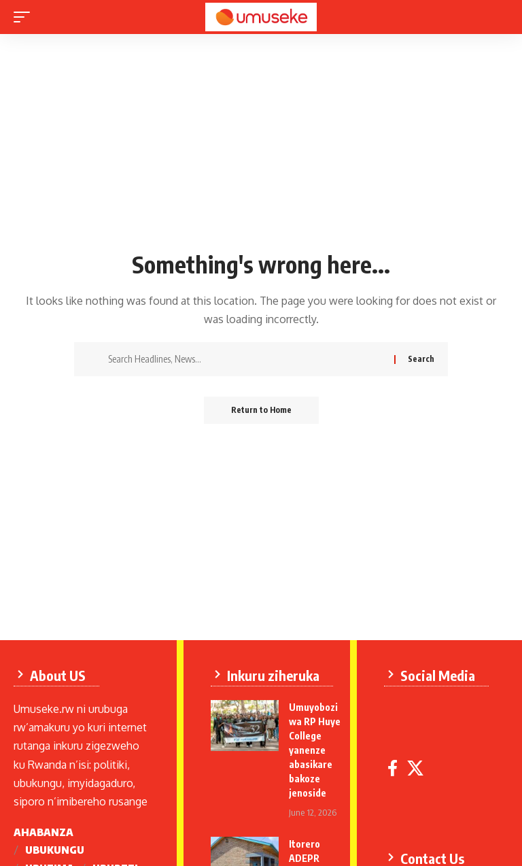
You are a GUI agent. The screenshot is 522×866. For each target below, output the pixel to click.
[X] (415, 768)
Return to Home (261, 410)
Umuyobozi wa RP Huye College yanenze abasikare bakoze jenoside (315, 750)
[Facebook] (392, 768)
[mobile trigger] (25, 17)
